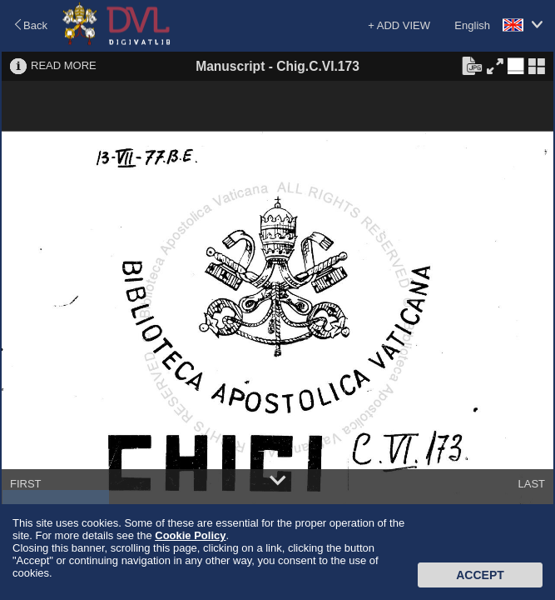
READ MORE (64, 65)
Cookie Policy (190, 535)
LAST (531, 484)
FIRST (26, 484)
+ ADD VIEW (399, 25)
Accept (480, 575)
